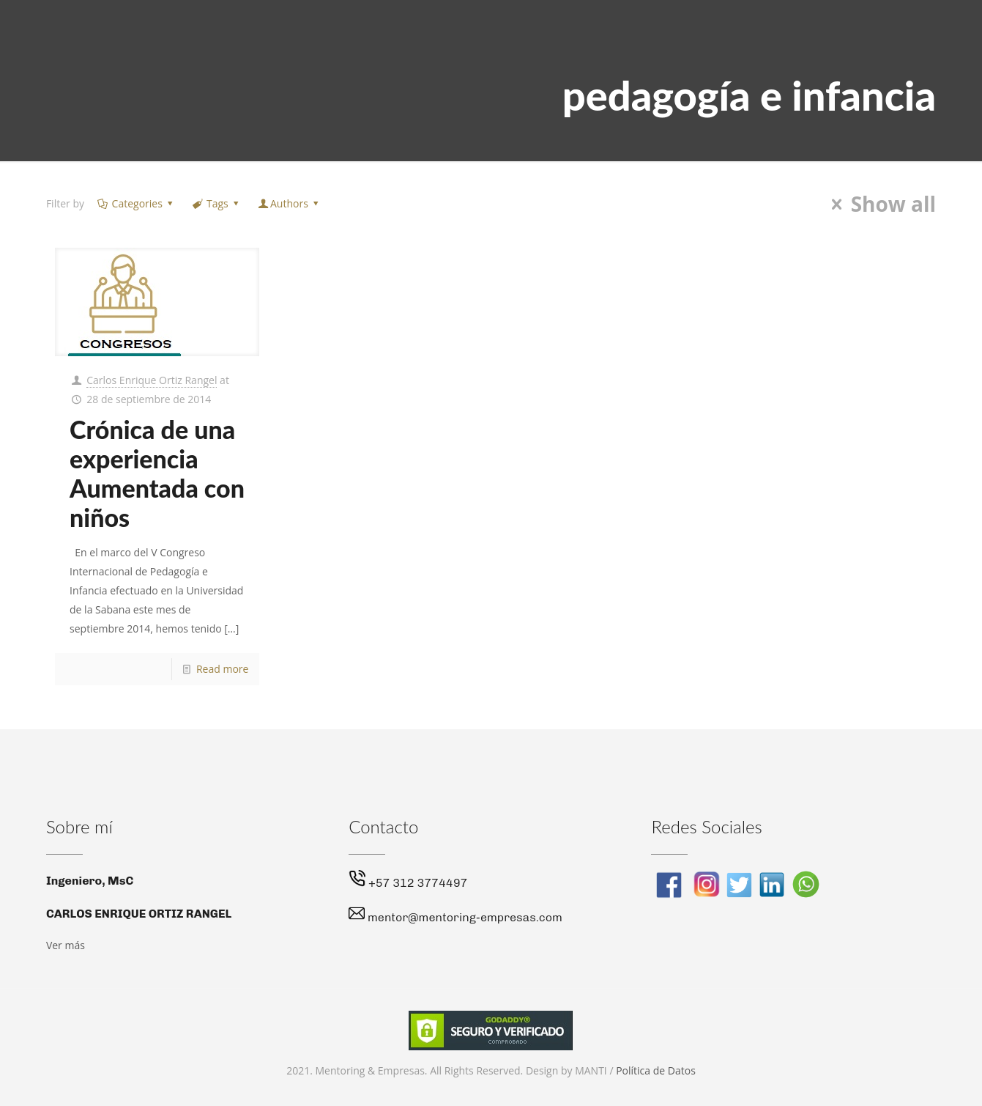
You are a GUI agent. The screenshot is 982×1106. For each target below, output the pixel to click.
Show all (879, 204)
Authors (289, 203)
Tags (216, 203)
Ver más (65, 945)
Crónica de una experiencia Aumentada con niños (157, 473)
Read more (222, 669)
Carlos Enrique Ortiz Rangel (151, 380)
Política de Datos (656, 1070)
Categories (135, 203)
